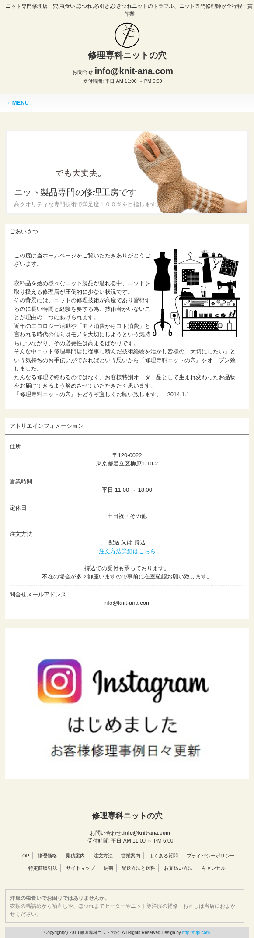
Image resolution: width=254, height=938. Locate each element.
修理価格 (47, 855)
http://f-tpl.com (196, 932)
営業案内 (130, 855)
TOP (24, 855)
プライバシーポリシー (211, 855)
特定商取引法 (42, 868)
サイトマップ (80, 868)
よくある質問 (163, 855)
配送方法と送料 (138, 868)
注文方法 (103, 855)
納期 (108, 868)
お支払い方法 (178, 868)
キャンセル (214, 868)
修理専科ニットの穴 (127, 55)
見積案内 (75, 855)
